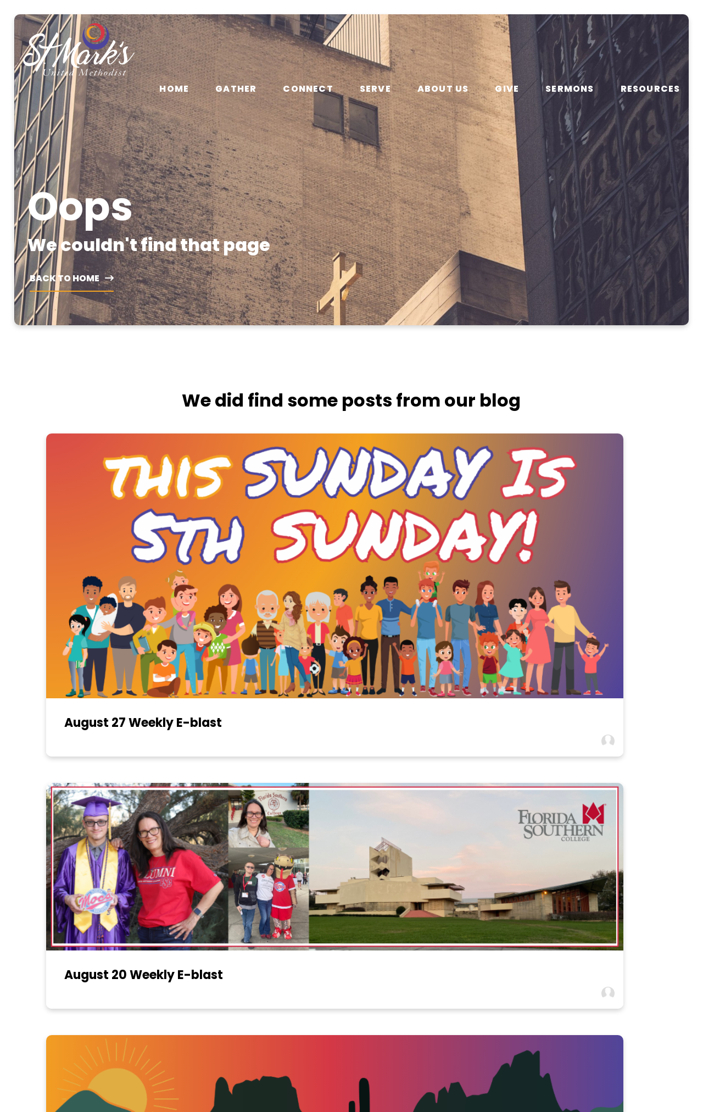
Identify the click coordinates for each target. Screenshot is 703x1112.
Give (507, 89)
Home (174, 89)
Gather (235, 89)
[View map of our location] (436, 838)
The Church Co (351, 1054)
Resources (650, 89)
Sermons (569, 89)
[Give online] (604, 838)
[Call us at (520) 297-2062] (267, 838)
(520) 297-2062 (267, 876)
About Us (443, 89)
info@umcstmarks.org (98, 876)
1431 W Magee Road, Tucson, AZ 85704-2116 (436, 881)
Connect (308, 89)
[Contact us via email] (98, 838)
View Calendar (604, 876)
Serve (375, 89)
